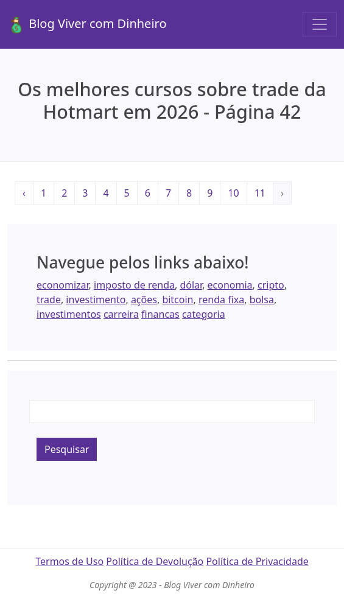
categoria (203, 314)
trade (49, 299)
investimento (95, 299)
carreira (121, 314)
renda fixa (221, 299)
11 (259, 193)
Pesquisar (66, 449)
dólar (191, 285)
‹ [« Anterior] (24, 193)
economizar (63, 285)
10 (233, 193)
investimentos (69, 314)
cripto (271, 285)
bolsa (262, 299)
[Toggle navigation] (320, 24)
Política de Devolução (154, 561)
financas (160, 314)
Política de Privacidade (257, 561)
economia (230, 285)
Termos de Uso (69, 561)
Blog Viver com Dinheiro (87, 24)
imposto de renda (134, 285)
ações (144, 299)
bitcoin (177, 299)
